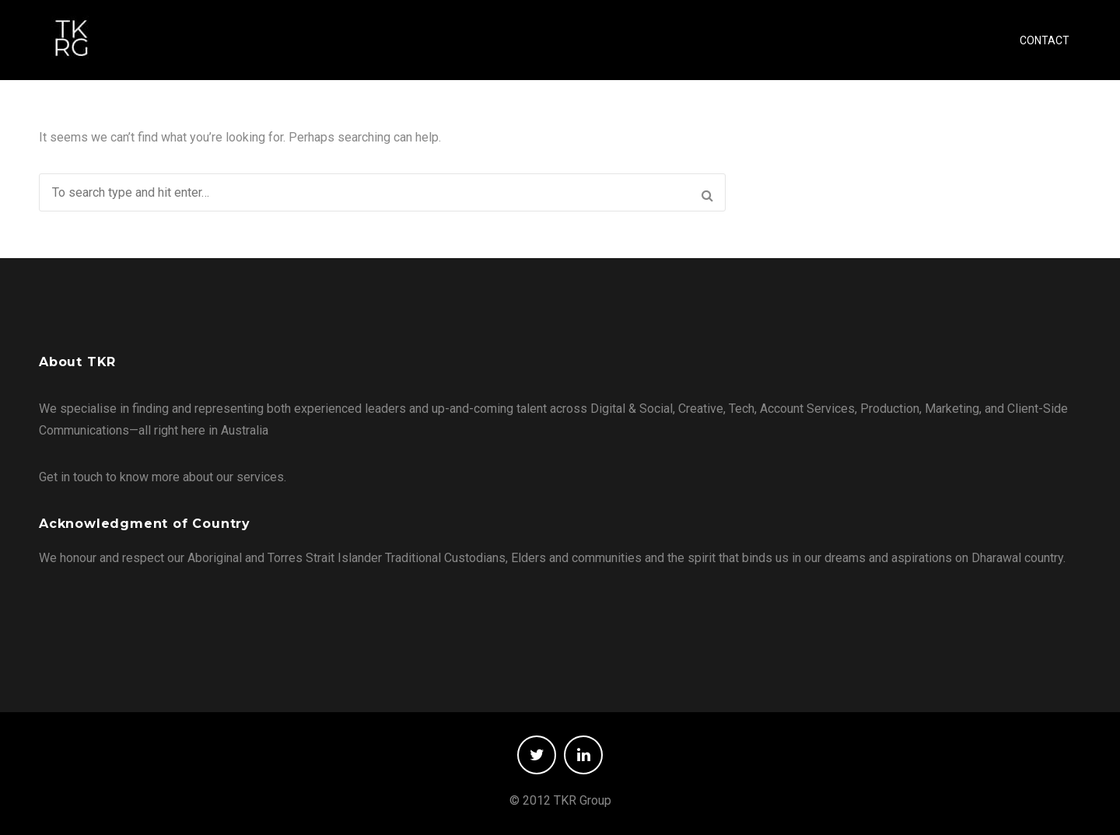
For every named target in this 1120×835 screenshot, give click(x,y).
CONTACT (1044, 40)
